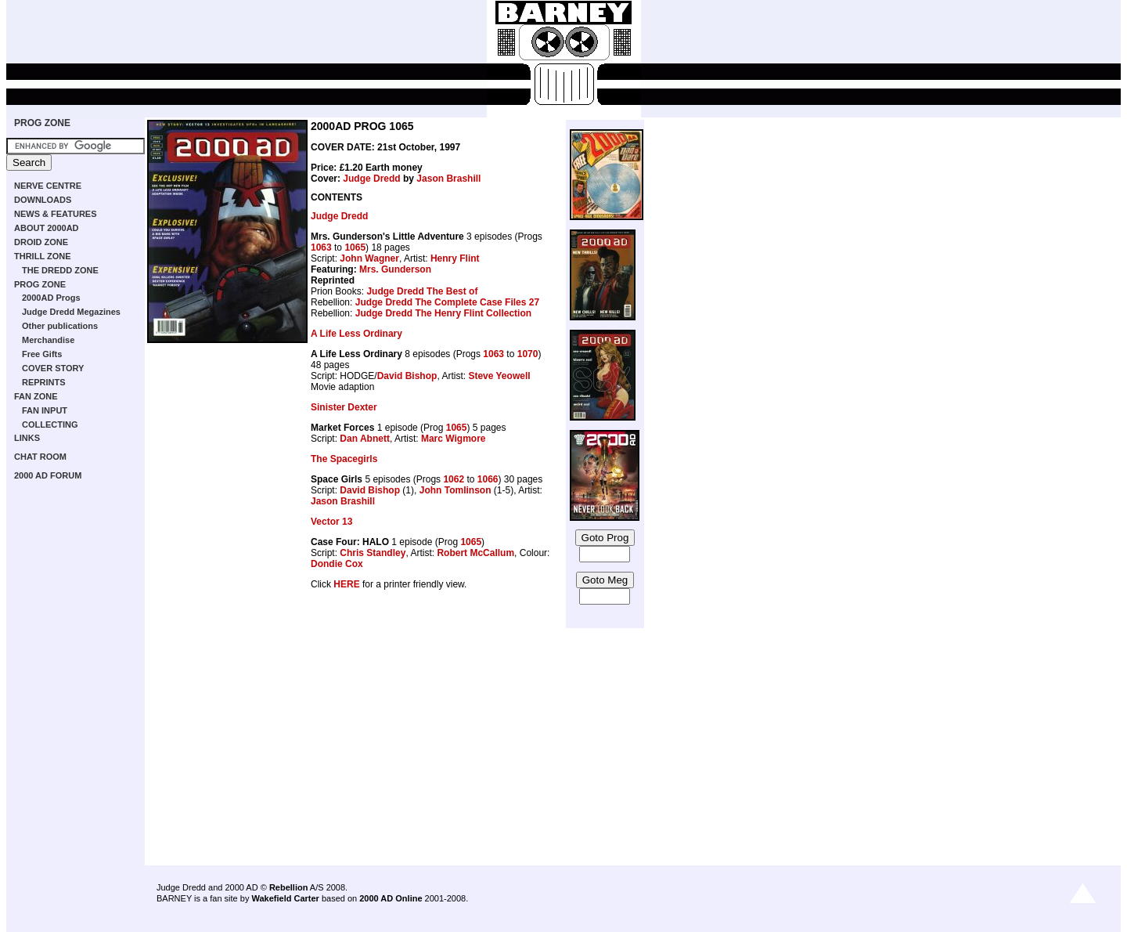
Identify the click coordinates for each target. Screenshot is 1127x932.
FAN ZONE (36, 396)
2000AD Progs (51, 297)
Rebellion (288, 887)
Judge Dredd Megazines (71, 311)
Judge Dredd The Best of (421, 291)
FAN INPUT (44, 410)
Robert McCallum (475, 552)
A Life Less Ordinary (356, 333)
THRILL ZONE (42, 256)
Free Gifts (42, 354)
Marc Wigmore (453, 438)
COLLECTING (50, 424)
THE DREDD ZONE (60, 270)
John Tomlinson (455, 490)
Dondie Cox (337, 563)
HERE (346, 584)
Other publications (60, 326)
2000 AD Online (390, 898)
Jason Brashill (448, 178)
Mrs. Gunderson (395, 269)
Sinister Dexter (344, 407)
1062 (453, 479)
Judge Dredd (371, 178)
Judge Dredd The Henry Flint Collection (443, 313)
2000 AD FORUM (47, 475)
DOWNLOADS (42, 199)
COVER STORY (53, 368)
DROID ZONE (41, 242)
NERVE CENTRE (47, 185)
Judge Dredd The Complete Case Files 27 (447, 302)
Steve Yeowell (499, 375)
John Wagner (369, 258)
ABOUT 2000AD (46, 228)
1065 (354, 247)
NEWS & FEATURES (55, 214)
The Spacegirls (344, 458)
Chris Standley (372, 552)
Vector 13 (331, 521)
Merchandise (48, 340)
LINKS (27, 438)
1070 (527, 354)
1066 (488, 479)
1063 (321, 247)
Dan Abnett (365, 438)
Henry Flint (455, 258)
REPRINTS (44, 382)
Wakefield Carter (285, 898)
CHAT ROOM (40, 456)
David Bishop (407, 375)
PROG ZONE (42, 122)
